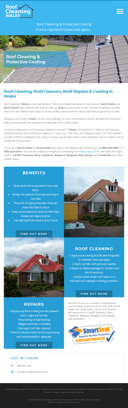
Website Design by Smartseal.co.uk (64, 402)
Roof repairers (43, 389)
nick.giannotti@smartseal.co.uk (32, 371)
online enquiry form (89, 151)
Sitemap (96, 399)
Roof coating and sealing (73, 389)
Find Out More (33, 233)
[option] (64, 59)
